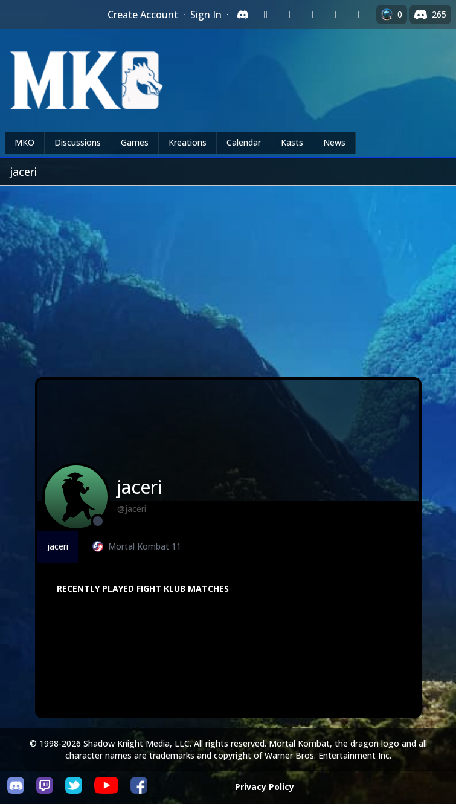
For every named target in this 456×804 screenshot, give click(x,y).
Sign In (206, 14)
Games (135, 142)
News (334, 142)
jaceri (57, 546)
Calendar (243, 142)
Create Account (143, 14)
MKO (24, 142)
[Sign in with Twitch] (266, 14)
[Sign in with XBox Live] (357, 14)
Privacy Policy (264, 787)
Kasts (292, 142)
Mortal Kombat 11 (136, 546)
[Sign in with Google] (289, 14)
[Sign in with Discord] (243, 14)
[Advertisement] (228, 276)
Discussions (77, 142)
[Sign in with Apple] (335, 14)
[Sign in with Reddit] (312, 14)
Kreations (188, 142)
